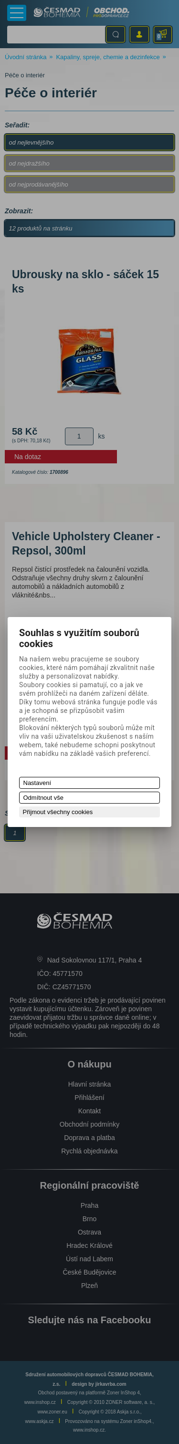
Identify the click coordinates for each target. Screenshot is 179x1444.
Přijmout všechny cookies (58, 812)
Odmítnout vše (43, 797)
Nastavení (37, 782)
